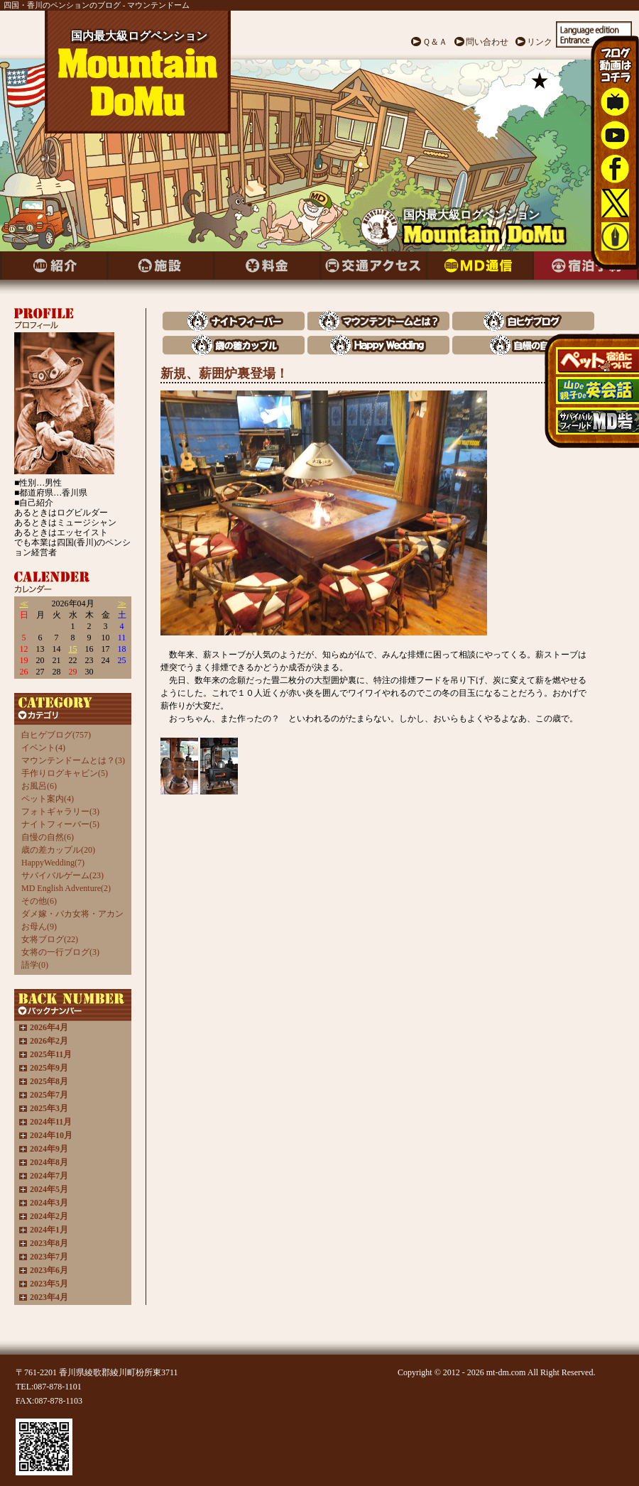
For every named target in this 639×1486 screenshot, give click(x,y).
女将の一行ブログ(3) (60, 952)
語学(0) (34, 965)
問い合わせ (487, 42)
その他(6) (39, 901)
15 (73, 649)
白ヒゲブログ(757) (56, 735)
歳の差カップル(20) (58, 850)
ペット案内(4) (47, 799)
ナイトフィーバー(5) (60, 824)
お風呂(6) (39, 786)
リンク (539, 42)
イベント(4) (43, 748)
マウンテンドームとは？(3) (73, 760)
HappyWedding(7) (52, 863)
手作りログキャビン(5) (64, 773)
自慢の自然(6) (47, 837)
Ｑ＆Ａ (434, 42)
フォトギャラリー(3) (60, 811)
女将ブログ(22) (49, 939)
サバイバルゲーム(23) (62, 875)
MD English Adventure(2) (66, 888)
